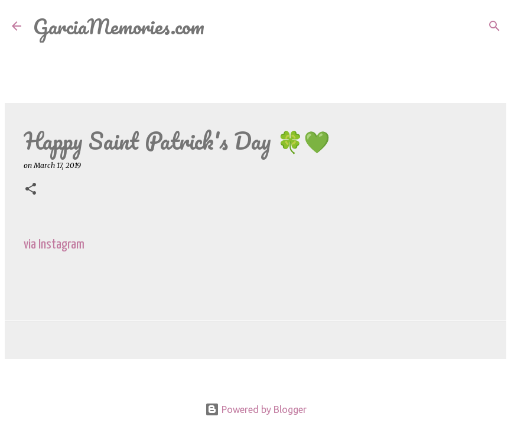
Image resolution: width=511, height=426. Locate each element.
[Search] (221, 26)
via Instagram (54, 244)
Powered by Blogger (256, 409)
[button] (31, 190)
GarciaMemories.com (118, 26)
